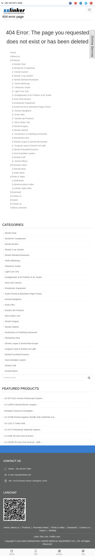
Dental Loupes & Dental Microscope (30, 142)
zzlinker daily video (23, 188)
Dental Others (21, 161)
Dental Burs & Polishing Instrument (30, 134)
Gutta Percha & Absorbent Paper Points (32, 107)
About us (16, 56)
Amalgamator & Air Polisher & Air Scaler (32, 95)
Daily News (19, 173)
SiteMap (52, 530)
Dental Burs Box (21, 138)
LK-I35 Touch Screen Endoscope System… (24, 398)
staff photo (19, 180)
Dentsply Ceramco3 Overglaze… (19, 411)
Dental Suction (21, 72)
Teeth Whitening (22, 83)
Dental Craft (19, 157)
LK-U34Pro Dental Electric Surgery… (21, 404)
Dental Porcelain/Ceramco (26, 149)
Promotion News (19, 165)
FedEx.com (55, 536)
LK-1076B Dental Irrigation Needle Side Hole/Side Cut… (30, 417)
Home (13, 52)
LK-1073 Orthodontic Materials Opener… (23, 429)
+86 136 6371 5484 (23, 469)
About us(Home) (19, 207)
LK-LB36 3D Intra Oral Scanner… (19, 436)
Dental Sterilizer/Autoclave (26, 79)
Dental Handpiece (22, 110)
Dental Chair (20, 64)
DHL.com (44, 536)
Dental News (20, 169)
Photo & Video (18, 176)
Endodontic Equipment (24, 103)
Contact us (17, 196)
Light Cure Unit (21, 91)
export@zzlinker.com (23, 475)
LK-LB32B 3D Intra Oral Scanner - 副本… (23, 442)
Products (16, 60)
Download (16, 192)
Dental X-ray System (23, 76)
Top (83, 552)
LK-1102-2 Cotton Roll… (15, 423)
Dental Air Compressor (24, 68)
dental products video (24, 184)
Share (12, 552)
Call (36, 552)
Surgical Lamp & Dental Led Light (30, 145)
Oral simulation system (24, 153)
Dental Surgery (21, 126)
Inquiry (15, 200)
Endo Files (19, 114)
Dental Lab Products (24, 118)
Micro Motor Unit (22, 122)
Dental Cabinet (21, 130)
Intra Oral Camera (22, 99)
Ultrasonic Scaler (22, 87)
